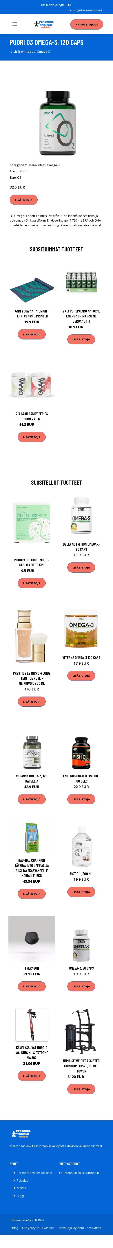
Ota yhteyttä (30, 1228)
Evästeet (48, 1228)
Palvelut (22, 1180)
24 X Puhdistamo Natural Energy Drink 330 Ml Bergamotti (81, 316)
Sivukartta (94, 1228)
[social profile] (69, 4)
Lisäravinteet (23, 52)
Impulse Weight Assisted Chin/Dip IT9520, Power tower (81, 1065)
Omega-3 (43, 52)
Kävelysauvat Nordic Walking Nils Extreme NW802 (32, 1052)
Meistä (21, 1188)
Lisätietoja (23, 200)
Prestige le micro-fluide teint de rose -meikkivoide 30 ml (31, 678)
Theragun (32, 968)
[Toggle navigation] (15, 24)
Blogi (20, 1196)
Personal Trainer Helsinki (34, 1173)
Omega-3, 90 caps (81, 968)
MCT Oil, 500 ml (81, 873)
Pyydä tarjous (87, 24)
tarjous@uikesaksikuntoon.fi (85, 10)
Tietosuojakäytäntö (70, 1228)
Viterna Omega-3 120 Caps (81, 657)
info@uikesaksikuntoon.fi (81, 1173)
